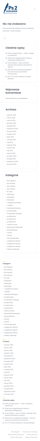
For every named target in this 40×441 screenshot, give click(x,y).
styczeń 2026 (11, 120)
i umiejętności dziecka (14, 203)
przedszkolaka (11, 211)
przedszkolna (11, 216)
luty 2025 (10, 150)
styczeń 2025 (11, 153)
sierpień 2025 (11, 134)
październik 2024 (12, 161)
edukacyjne (10, 194)
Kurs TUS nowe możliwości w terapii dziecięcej (19, 423)
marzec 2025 (11, 148)
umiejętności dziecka (13, 241)
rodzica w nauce (12, 224)
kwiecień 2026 (11, 115)
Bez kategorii (11, 181)
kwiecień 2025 (11, 145)
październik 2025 (12, 129)
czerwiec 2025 (11, 140)
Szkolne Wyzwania (13, 238)
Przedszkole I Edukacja (14, 213)
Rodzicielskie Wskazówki (15, 227)
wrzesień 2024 (11, 164)
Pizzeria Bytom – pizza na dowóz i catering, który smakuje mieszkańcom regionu (20, 65)
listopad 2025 (11, 126)
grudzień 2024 (11, 156)
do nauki (10, 192)
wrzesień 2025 (11, 131)
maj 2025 (10, 142)
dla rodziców (11, 183)
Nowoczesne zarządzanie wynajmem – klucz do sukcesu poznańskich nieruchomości (20, 72)
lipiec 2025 (10, 137)
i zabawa (10, 205)
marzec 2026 (11, 118)
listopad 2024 (11, 159)
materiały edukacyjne (14, 208)
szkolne (9, 233)
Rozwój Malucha (12, 230)
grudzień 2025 (11, 123)
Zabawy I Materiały (13, 249)
